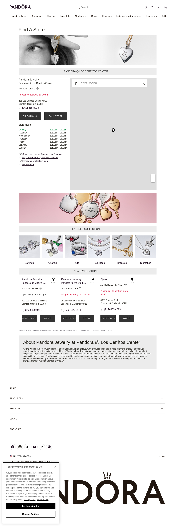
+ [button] (153, 176)
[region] (30, 493)
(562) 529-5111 (73, 310)
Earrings (107, 16)
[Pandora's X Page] (27, 447)
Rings (94, 16)
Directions (30, 116)
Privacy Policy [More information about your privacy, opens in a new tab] (30, 499)
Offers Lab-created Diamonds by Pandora (42, 154)
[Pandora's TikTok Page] (42, 447)
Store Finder (34, 330)
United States (47, 330)
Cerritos (67, 330)
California (58, 330)
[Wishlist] (145, 7)
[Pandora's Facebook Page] (13, 447)
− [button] (153, 180)
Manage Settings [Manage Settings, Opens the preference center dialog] (30, 514)
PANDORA (23, 330)
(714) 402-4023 (112, 309)
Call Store (56, 116)
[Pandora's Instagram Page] (20, 447)
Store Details (47, 319)
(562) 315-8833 (30, 108)
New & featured (18, 16)
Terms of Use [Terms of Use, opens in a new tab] (42, 499)
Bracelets (65, 16)
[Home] (87, 487)
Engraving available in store (35, 161)
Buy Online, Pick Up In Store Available (40, 157)
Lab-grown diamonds (128, 16)
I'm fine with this (31, 506)
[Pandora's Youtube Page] (35, 447)
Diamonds (146, 249)
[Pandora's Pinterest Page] (49, 447)
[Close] (55, 467)
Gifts (164, 16)
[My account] (158, 7)
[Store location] (152, 7)
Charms (50, 16)
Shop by (36, 16)
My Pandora (28, 164)
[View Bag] (165, 7)
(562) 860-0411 (33, 310)
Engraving (151, 16)
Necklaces (80, 16)
